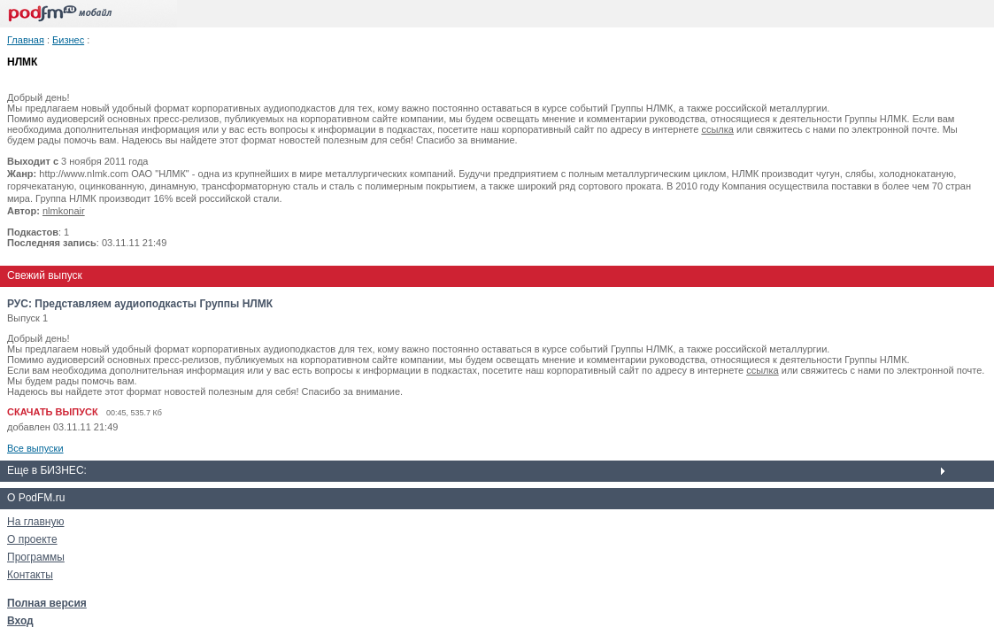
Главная (25, 40)
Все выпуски (35, 448)
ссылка (717, 129)
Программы (36, 557)
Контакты (30, 575)
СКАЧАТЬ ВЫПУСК (52, 412)
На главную (35, 521)
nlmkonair (63, 210)
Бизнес (68, 40)
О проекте (32, 539)
